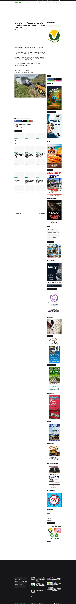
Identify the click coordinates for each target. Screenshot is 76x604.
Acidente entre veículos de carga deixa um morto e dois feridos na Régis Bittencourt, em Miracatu (40, 141)
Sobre (33, 0)
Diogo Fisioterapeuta (50, 520)
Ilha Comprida (50, 232)
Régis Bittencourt (27, 118)
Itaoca (26, 581)
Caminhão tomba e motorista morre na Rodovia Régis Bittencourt (19, 179)
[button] (58, 2)
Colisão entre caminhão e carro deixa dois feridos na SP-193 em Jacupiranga (29, 167)
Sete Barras (54, 237)
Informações (29, 2)
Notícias (55, 2)
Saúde (44, 2)
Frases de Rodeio (49, 515)
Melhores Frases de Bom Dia (51, 516)
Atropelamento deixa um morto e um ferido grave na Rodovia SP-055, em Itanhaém (29, 193)
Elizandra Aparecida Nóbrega (25, 124)
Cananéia (16, 579)
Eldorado (20, 579)
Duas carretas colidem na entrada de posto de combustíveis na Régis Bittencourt (29, 141)
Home (31, 0)
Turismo (34, 2)
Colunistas (60, 0)
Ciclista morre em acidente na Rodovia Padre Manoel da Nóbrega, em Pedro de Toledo (19, 155)
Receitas (48, 513)
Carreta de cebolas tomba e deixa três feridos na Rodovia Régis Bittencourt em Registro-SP (29, 155)
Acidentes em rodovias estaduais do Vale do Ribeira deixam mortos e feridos (57, 578)
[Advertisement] (38, 12)
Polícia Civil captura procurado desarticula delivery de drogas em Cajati (39, 591)
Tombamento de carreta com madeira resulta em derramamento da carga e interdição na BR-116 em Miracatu (30, 180)
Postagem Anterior (18, 213)
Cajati (57, 229)
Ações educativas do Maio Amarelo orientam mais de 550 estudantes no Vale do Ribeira (40, 579)
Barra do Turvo (22, 118)
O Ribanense (49, 518)
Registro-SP (49, 237)
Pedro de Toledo (56, 235)
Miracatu (57, 234)
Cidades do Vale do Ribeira (45, 0)
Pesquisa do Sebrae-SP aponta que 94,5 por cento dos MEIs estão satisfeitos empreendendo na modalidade (40, 585)
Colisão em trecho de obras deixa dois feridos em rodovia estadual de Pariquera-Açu (40, 155)
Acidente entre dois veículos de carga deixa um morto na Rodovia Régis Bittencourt (40, 193)
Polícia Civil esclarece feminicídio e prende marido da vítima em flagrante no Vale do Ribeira (57, 589)
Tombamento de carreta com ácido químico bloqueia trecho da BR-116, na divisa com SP (40, 167)
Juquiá (54, 234)
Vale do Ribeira (49, 2)
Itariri (58, 232)
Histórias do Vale (52, 0)
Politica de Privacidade (38, 0)
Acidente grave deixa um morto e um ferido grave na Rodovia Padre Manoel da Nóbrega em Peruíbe (40, 180)
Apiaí (48, 229)
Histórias (39, 2)
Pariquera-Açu (50, 235)
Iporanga (54, 232)
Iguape (25, 579)
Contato (57, 0)
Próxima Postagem (42, 213)
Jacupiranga (50, 234)
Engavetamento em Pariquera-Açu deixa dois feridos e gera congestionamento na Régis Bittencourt (19, 142)
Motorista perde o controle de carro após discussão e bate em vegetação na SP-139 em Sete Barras (18, 193)
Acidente (18, 118)
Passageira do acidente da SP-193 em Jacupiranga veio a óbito (19, 167)
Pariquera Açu (21, 584)
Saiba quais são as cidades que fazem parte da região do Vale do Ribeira (56, 583)
